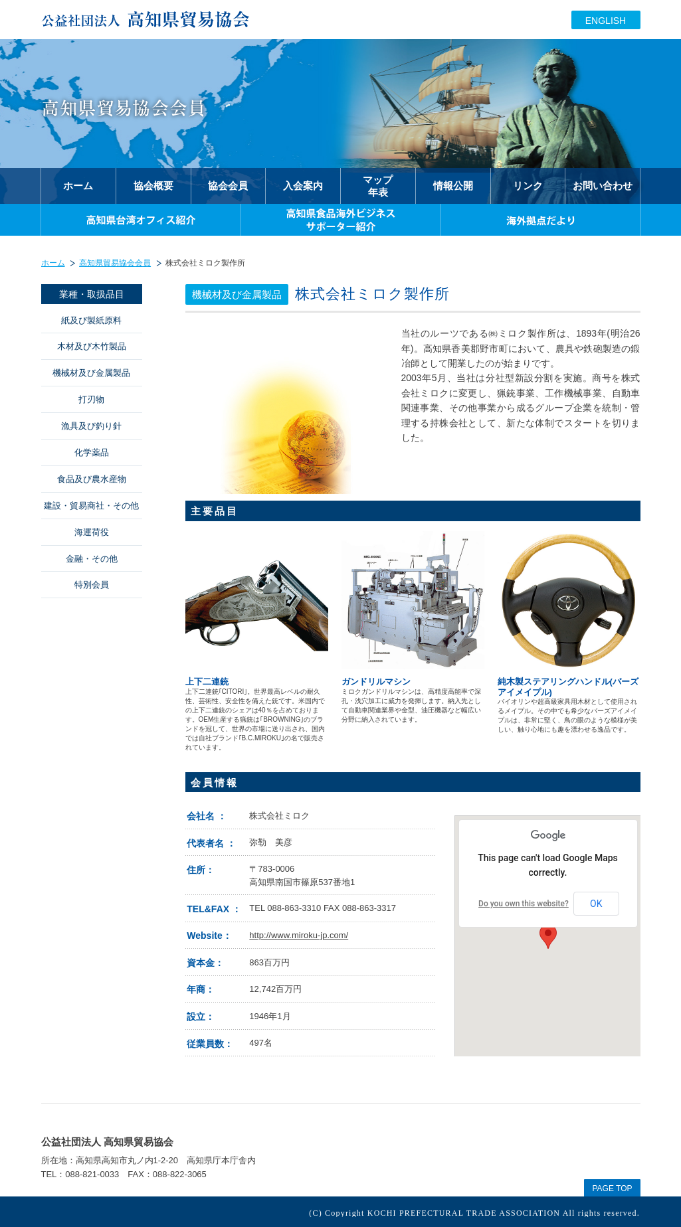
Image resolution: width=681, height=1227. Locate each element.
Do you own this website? (523, 903)
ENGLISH (605, 20)
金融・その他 (92, 559)
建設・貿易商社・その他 (91, 506)
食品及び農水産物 (91, 479)
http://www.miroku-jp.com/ (298, 935)
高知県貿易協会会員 (115, 263)
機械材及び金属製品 (91, 373)
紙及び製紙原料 (91, 320)
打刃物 (91, 399)
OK (596, 903)
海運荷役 (91, 532)
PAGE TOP (612, 1188)
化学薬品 (91, 452)
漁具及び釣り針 (91, 426)
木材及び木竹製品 (91, 346)
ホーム (53, 263)
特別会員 (91, 585)
